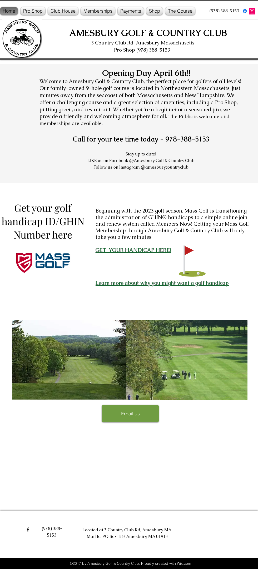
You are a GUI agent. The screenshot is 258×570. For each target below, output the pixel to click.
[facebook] (244, 11)
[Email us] (130, 413)
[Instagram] (252, 11)
